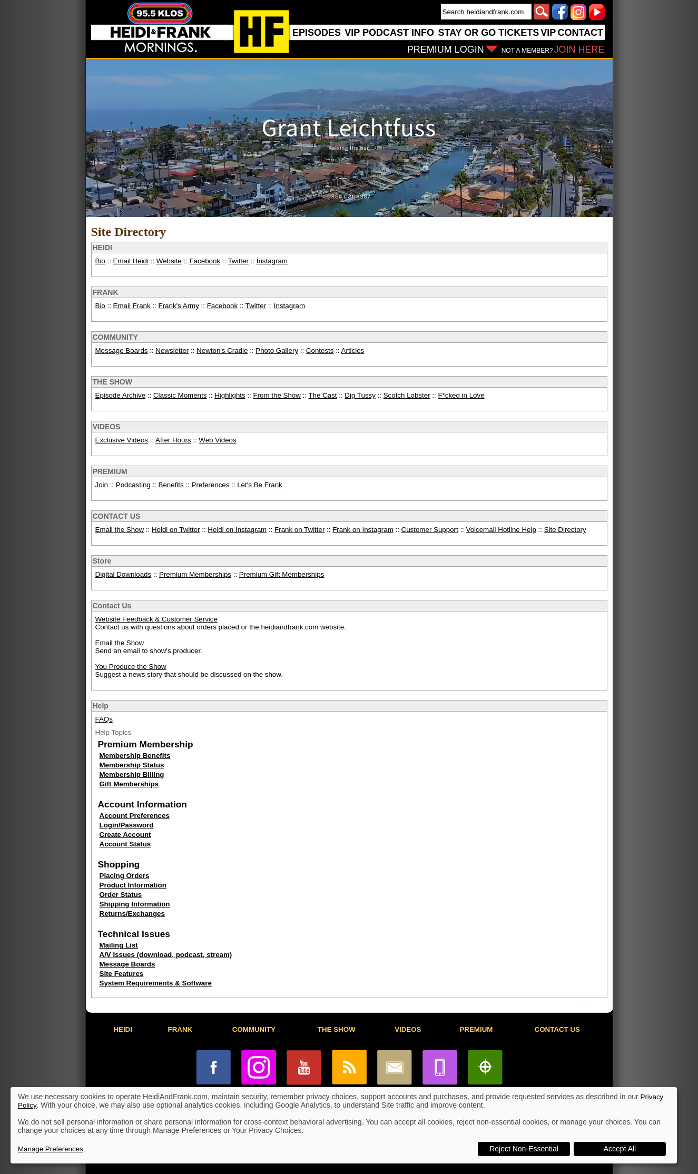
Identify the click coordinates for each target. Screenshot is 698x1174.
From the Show (277, 395)
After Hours (173, 440)
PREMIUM (110, 471)
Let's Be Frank (259, 485)
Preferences (211, 485)
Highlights (229, 395)
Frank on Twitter (299, 530)
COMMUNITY (115, 337)
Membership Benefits (135, 755)
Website (169, 261)
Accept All (620, 1149)
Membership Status (132, 765)
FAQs (104, 719)
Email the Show (119, 530)
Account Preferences (135, 816)
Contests (320, 350)
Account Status (125, 844)
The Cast (322, 395)
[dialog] (344, 1125)
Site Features (122, 974)
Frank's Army (179, 306)
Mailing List (119, 945)
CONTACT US (117, 516)
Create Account (125, 834)
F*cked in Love (461, 395)
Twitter (238, 261)
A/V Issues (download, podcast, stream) (166, 955)
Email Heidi (131, 261)
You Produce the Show (130, 666)
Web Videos (217, 440)
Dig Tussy (360, 395)
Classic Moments (180, 395)
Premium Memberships (195, 574)
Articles (353, 350)
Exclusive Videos (122, 440)
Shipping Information (135, 904)
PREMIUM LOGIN (445, 49)
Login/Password (127, 825)
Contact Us (112, 605)
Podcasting (133, 485)
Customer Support (429, 530)
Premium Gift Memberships (281, 574)
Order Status (121, 895)
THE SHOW (112, 382)
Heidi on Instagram (237, 530)
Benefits (171, 485)
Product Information (133, 885)
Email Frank (132, 306)
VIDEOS (107, 426)
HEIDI (102, 247)
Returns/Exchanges (132, 914)
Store (102, 561)
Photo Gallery (276, 350)
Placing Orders (125, 876)
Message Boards (121, 350)
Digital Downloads (123, 574)
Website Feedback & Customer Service (156, 619)
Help (101, 706)
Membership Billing (132, 774)
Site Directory (565, 530)
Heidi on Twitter (176, 530)
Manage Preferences (50, 1149)
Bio (100, 261)
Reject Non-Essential (523, 1149)
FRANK (106, 292)
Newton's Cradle (222, 350)
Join (101, 485)
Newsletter (172, 350)
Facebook (205, 261)
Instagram (272, 261)
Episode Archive (120, 395)
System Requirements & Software (156, 983)
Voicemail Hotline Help (501, 530)
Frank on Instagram (363, 530)
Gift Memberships (129, 784)
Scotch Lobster (407, 395)
